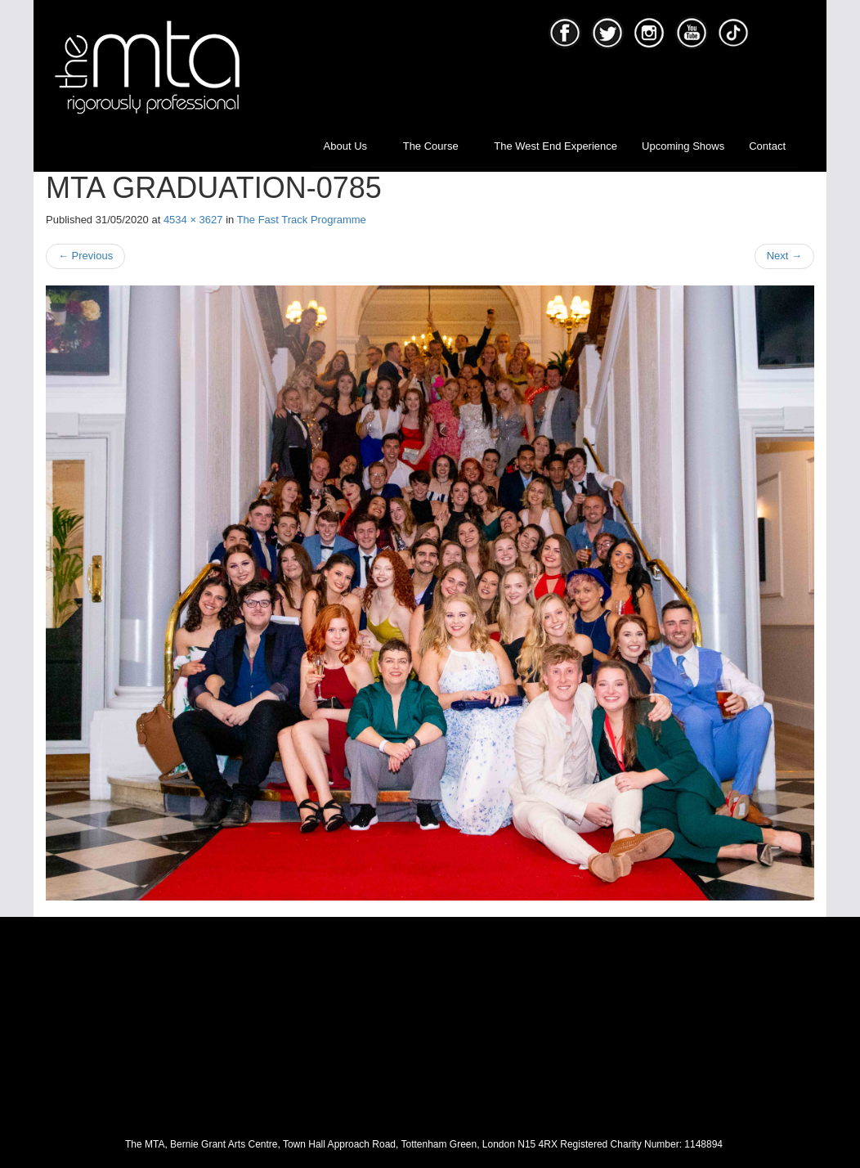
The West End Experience (555, 146)
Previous (85, 255)
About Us (351, 146)
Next (784, 255)
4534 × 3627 (193, 219)
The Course (436, 146)
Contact (767, 146)
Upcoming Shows (683, 146)
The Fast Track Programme (301, 219)
